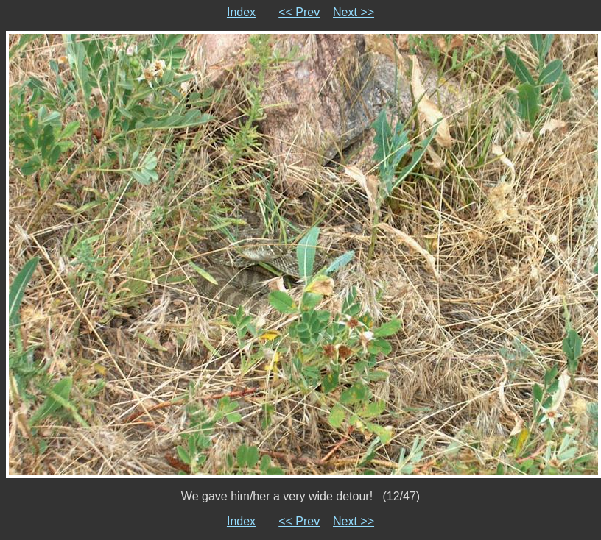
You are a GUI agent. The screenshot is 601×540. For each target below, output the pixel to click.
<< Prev (299, 12)
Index (241, 12)
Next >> (353, 12)
